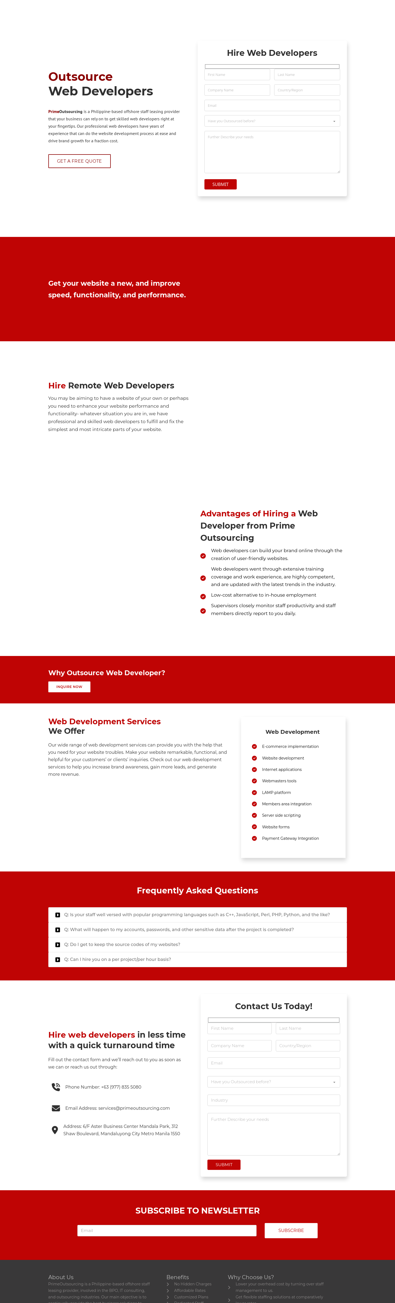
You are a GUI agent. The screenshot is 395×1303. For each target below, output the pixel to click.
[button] (197, 931)
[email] (164, 1253)
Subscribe (291, 1253)
